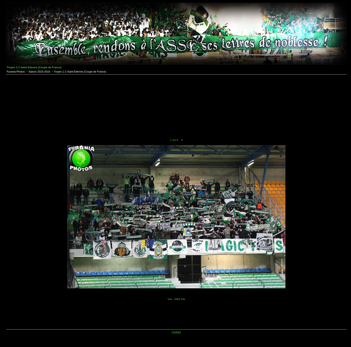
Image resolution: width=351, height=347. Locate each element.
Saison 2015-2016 (39, 71)
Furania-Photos (16, 71)
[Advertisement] (176, 106)
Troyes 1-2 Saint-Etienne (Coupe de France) (80, 71)
